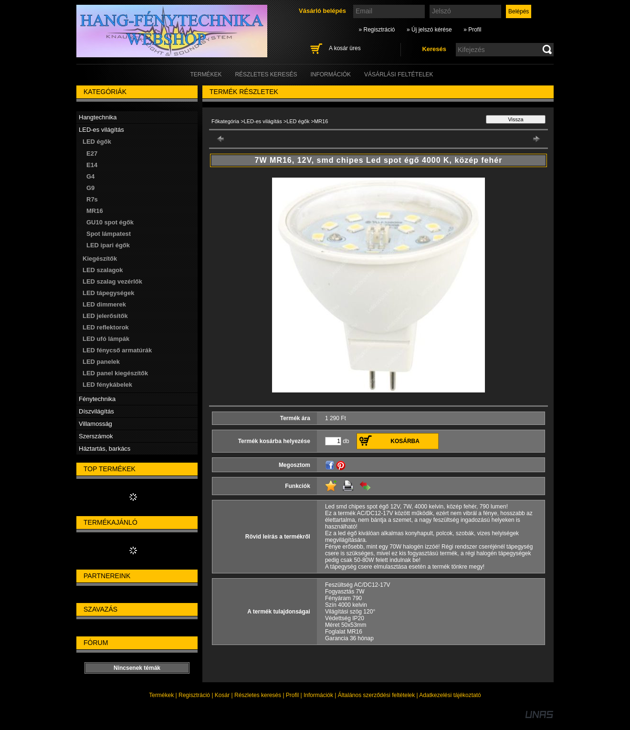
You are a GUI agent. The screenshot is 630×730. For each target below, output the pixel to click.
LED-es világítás (263, 121)
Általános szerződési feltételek (376, 695)
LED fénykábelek (107, 384)
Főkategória (225, 121)
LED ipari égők (108, 245)
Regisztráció (194, 695)
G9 (90, 187)
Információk (318, 695)
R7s (92, 199)
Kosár (222, 695)
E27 (91, 153)
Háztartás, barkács (104, 448)
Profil (292, 695)
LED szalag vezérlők (112, 281)
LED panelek (101, 361)
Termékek (161, 695)
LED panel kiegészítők (115, 373)
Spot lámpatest (108, 233)
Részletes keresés (257, 695)
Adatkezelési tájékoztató (450, 695)
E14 (91, 165)
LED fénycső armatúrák (117, 350)
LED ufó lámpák (106, 338)
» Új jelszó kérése (429, 29)
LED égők (297, 121)
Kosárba (405, 441)
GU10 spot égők (110, 222)
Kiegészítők (100, 258)
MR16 (94, 210)
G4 (90, 176)
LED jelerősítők (105, 315)
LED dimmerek (104, 304)
